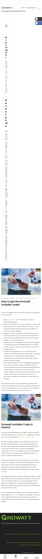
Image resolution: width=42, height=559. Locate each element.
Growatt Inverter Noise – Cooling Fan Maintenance (6, 166)
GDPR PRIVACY (14, 534)
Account (36, 556)
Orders (39, 534)
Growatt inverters (31, 8)
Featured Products (24, 542)
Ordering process (36, 545)
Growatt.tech (11, 320)
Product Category (35, 542)
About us (6, 534)
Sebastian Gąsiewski (8, 298)
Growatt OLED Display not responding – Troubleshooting (6, 194)
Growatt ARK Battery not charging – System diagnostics (6, 222)
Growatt (15, 495)
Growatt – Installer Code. (26, 437)
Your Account (32, 534)
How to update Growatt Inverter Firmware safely (6, 142)
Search (6, 26)
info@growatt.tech (21, 1)
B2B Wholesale (6, 64)
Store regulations (23, 534)
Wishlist (26, 556)
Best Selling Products (13, 542)
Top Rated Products (24, 545)
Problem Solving (6, 87)
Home (23, 8)
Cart (15, 556)
